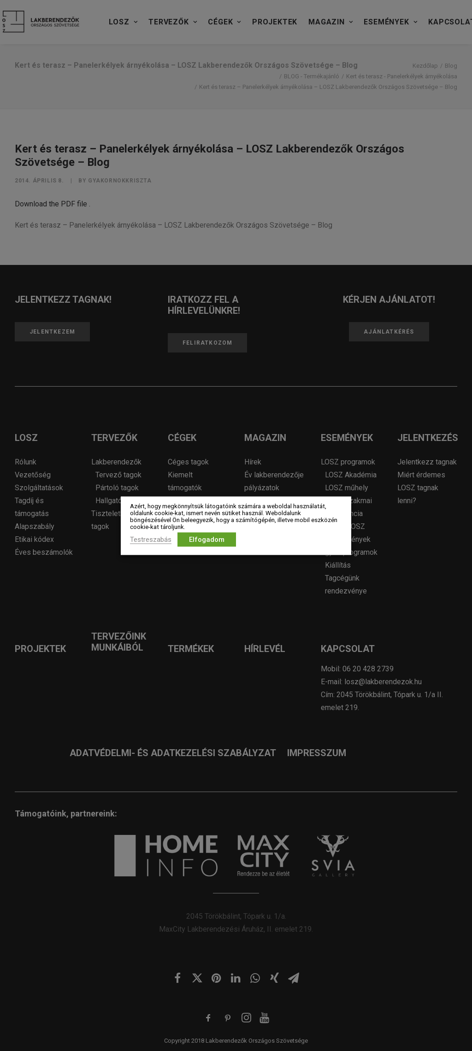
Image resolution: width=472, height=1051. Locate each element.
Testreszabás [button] (150, 539)
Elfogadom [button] (206, 539)
